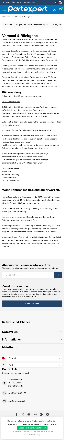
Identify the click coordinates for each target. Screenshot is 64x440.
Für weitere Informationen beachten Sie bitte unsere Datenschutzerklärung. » (32, 433)
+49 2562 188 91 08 (17, 393)
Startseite (6, 16)
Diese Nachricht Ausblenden (32, 428)
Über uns (8, 24)
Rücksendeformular (11, 101)
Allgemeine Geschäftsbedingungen (32, 24)
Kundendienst (32, 303)
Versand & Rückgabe (23, 16)
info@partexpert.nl (16, 401)
